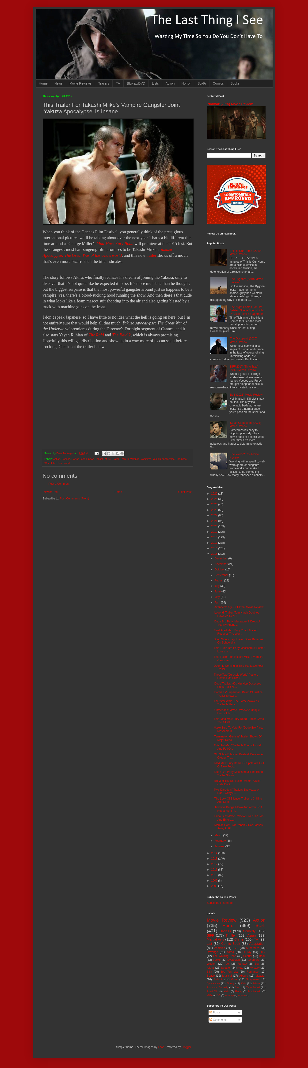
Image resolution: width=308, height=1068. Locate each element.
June (217, 591)
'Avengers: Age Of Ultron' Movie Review (238, 607)
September (221, 575)
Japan (83, 459)
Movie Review (222, 920)
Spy (257, 963)
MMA (210, 995)
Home (43, 83)
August (219, 580)
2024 (214, 504)
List (209, 943)
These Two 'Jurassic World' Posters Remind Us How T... (236, 676)
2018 (214, 537)
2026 (214, 493)
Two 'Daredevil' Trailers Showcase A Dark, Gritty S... (236, 791)
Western (212, 963)
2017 (214, 542)
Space (211, 975)
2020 (214, 526)
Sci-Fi (202, 83)
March (218, 835)
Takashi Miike (103, 459)
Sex (237, 987)
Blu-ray (247, 952)
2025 (214, 499)
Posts (214, 1012)
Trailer (115, 459)
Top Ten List (229, 971)
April (217, 602)
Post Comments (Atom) (74, 498)
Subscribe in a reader (220, 902)
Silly (209, 971)
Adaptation (257, 943)
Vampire (134, 459)
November (221, 564)
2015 (214, 553)
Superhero (252, 948)
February (220, 840)
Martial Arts (215, 939)
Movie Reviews (80, 83)
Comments (218, 1019)
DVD (235, 948)
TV (118, 83)
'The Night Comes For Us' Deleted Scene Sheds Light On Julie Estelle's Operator (246, 310)
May (217, 597)
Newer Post (51, 492)
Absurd (243, 975)
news (91, 459)
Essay (238, 991)
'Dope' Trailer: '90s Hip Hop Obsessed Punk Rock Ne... (237, 685)
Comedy (249, 931)
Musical (227, 975)
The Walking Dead (224, 956)
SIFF (210, 935)
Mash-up (229, 995)
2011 (214, 869)
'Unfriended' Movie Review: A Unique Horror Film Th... (237, 711)
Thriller (231, 935)
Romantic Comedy (217, 987)
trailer (151, 255)
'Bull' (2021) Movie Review (245, 394)
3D (219, 995)
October (219, 569)
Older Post (185, 492)
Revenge (212, 952)
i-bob (161, 1047)
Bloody (230, 983)
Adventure (253, 959)
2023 (214, 510)
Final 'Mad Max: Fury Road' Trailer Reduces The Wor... (235, 632)
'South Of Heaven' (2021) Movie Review (245, 424)
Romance (253, 971)
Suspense (252, 979)
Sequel (247, 956)
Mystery (255, 967)
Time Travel (253, 987)
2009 (214, 880)
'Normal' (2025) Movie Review (230, 104)
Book (262, 956)
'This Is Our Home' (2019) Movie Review (245, 252)
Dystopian (233, 959)
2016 (214, 548)
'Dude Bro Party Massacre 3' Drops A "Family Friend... (237, 623)
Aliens (211, 967)
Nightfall (242, 995)
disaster (261, 975)
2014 (214, 853)
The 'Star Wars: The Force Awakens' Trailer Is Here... (236, 703)
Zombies (219, 948)
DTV (263, 952)
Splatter (226, 967)
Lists (155, 83)
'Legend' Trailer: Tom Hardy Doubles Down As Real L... (236, 614)
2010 (214, 875)
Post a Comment (59, 483)
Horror (186, 83)
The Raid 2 (121, 335)
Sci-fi (260, 925)
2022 (214, 515)
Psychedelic (254, 991)
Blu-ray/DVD (136, 83)
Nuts (240, 967)
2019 (214, 531)
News (58, 83)
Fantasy (242, 963)
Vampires (146, 459)
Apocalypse (213, 983)
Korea (230, 952)
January (219, 846)
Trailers (103, 83)
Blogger (186, 1047)
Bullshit (218, 979)
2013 (214, 858)
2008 (214, 886)
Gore (234, 979)
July (217, 586)
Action (170, 83)
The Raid (96, 335)
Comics (218, 83)
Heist (227, 991)
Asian (251, 935)
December (221, 558)
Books (235, 83)
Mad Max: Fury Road (114, 243)
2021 (214, 521)
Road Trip (212, 991)
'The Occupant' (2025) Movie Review (243, 340)
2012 (214, 864)
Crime (238, 939)
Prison (256, 983)
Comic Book (230, 943)
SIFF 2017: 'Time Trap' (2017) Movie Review (243, 368)
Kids (243, 983)
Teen (227, 963)
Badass (66, 459)
